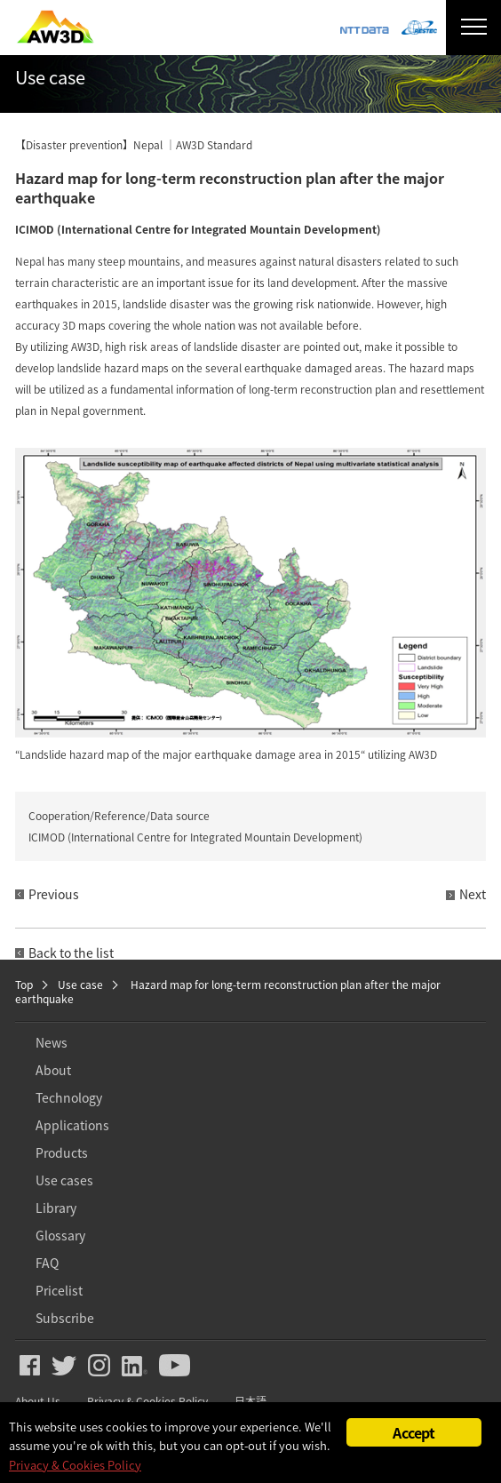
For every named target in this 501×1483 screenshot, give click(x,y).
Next (472, 894)
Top (24, 985)
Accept (413, 1432)
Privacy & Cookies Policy (75, 1464)
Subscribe (65, 1318)
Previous (53, 894)
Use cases (64, 1180)
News (52, 1042)
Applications (72, 1125)
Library (56, 1207)
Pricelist (59, 1290)
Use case (80, 985)
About (53, 1070)
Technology (69, 1097)
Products (62, 1152)
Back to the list (71, 952)
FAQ (47, 1263)
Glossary (60, 1235)
